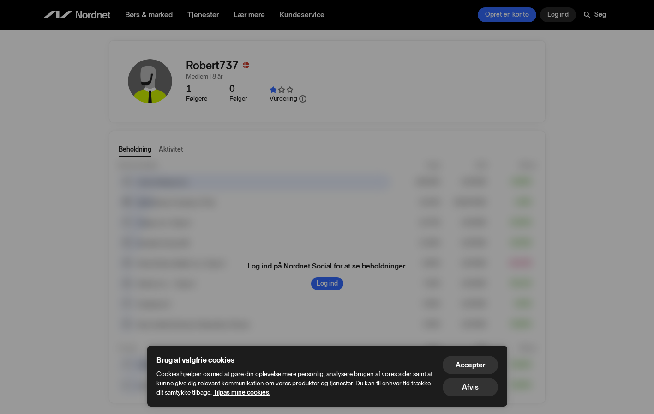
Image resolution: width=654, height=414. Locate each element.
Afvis (470, 387)
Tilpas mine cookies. (241, 392)
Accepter (470, 364)
